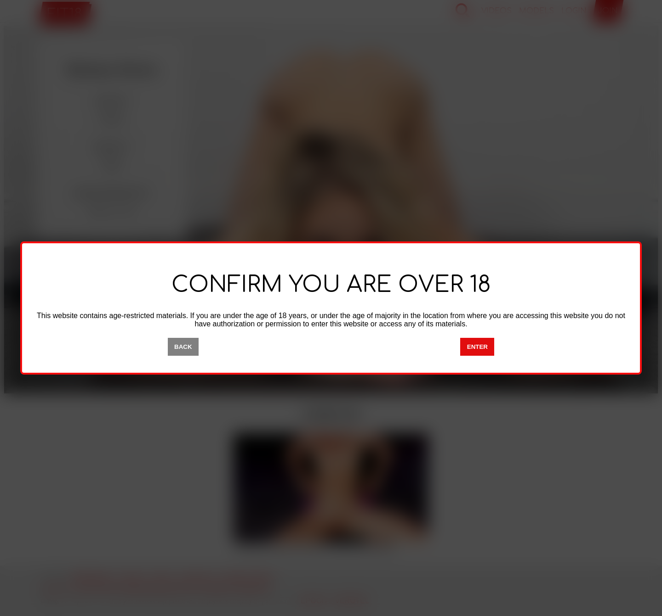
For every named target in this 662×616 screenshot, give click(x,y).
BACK (183, 346)
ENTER (477, 346)
